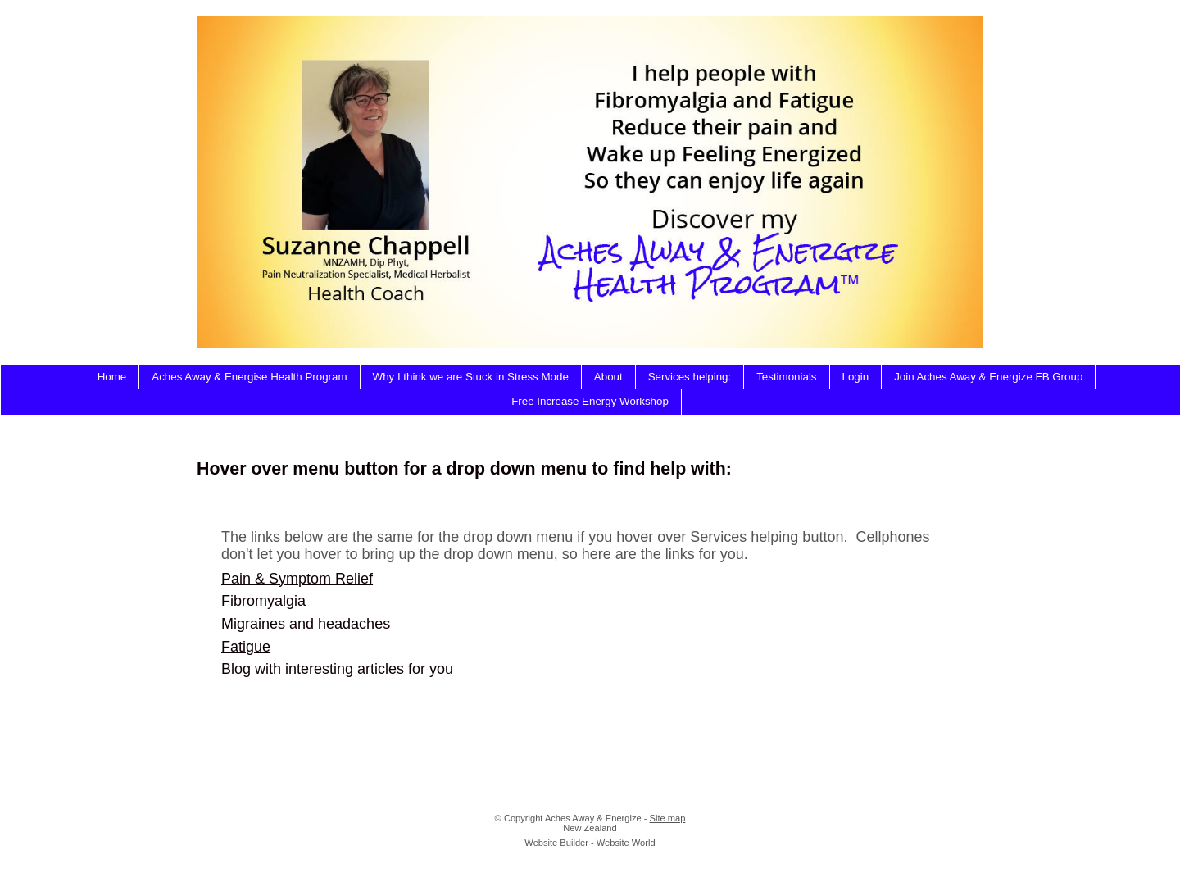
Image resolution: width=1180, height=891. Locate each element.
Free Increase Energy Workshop (590, 401)
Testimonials (786, 376)
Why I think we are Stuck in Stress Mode (471, 376)
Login (855, 376)
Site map (668, 818)
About (608, 376)
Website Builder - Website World (589, 843)
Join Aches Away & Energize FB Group (988, 376)
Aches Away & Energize (593, 818)
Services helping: (690, 376)
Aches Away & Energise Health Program (249, 376)
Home (112, 376)
